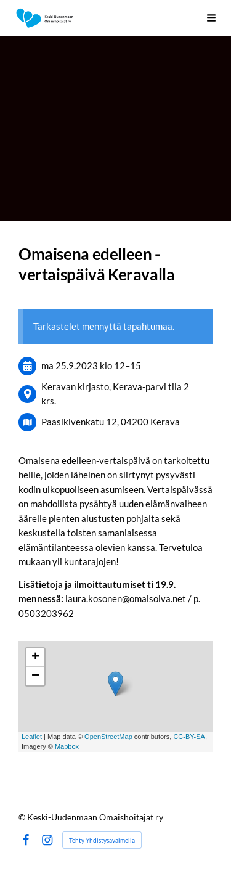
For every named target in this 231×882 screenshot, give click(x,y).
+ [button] (35, 657)
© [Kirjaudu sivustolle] (22, 817)
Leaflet (32, 736)
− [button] (35, 676)
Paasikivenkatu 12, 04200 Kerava (110, 421)
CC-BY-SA (189, 736)
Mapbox (67, 746)
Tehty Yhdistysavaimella (102, 840)
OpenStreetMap (108, 736)
